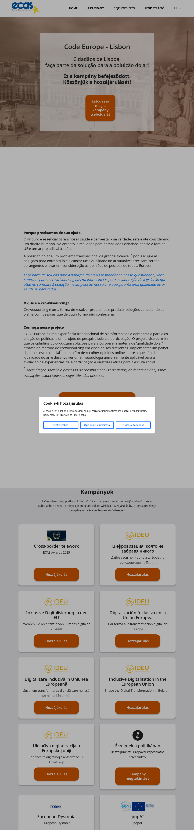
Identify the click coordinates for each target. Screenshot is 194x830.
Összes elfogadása (133, 425)
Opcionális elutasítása (97, 425)
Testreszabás (60, 425)
